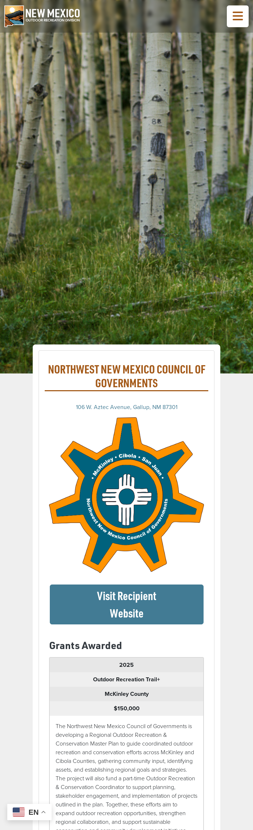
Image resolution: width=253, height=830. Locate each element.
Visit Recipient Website (150, 604)
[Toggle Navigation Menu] (238, 16)
